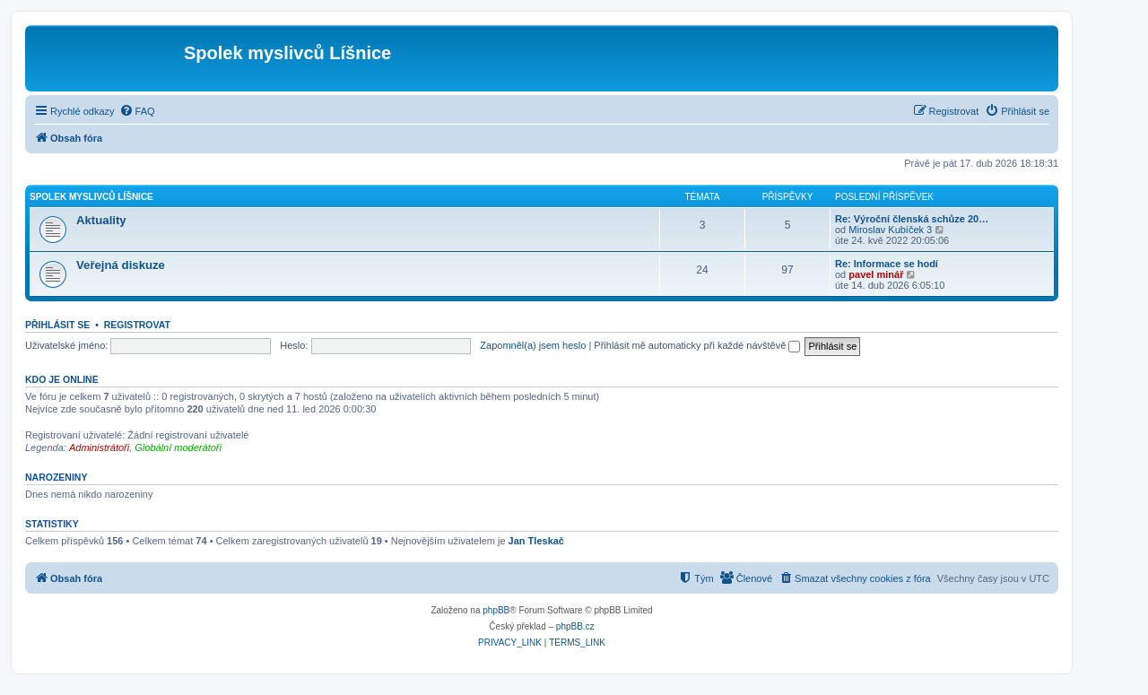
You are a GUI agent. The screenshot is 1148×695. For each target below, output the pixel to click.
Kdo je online (62, 379)
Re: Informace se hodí (886, 263)
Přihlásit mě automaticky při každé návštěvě (697, 345)
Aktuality (101, 220)
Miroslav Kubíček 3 (890, 229)
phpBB (496, 610)
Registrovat (137, 324)
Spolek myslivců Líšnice (91, 197)
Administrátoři (99, 447)
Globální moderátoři (178, 447)
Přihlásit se (57, 324)
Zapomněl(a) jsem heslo (533, 345)
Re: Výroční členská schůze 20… (911, 218)
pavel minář (875, 274)
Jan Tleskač (536, 540)
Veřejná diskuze (120, 265)
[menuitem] (137, 111)
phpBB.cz (575, 626)
